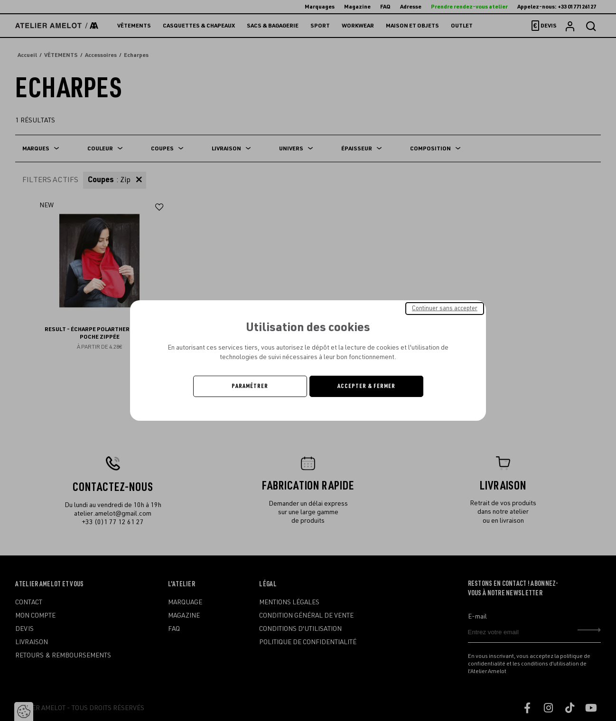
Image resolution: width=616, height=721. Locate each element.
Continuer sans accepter (444, 308)
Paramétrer (250, 386)
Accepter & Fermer (366, 386)
